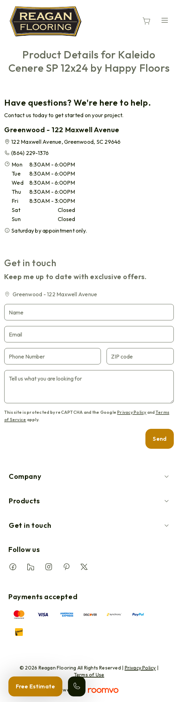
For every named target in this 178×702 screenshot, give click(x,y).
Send (159, 438)
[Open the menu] (164, 20)
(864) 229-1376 (30, 152)
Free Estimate (35, 686)
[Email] (89, 334)
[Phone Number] (52, 356)
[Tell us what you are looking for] (89, 386)
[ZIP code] (140, 356)
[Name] (89, 312)
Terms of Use (89, 675)
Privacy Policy (131, 412)
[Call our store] (76, 686)
